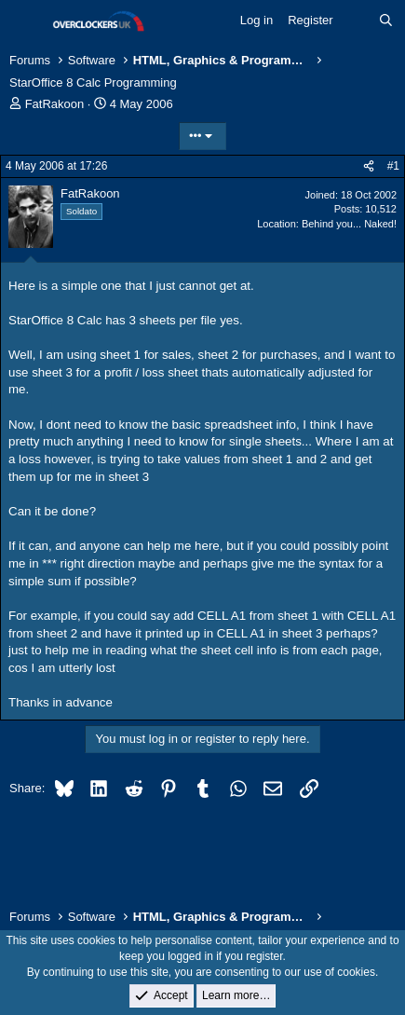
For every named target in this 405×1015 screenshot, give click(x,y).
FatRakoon (55, 104)
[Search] (386, 20)
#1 (393, 165)
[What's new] (356, 20)
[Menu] (25, 21)
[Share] (369, 166)
